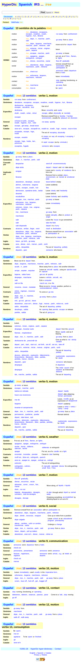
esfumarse (34, 75)
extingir (50, 460)
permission (68, 396)
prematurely (59, 520)
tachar (24, 448)
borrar (23, 446)
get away (25, 126)
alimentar (18, 485)
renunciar (29, 516)
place (71, 40)
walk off (16, 617)
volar (34, 123)
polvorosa (18, 143)
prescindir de (32, 341)
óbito (36, 357)
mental (61, 177)
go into (51, 292)
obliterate (45, 447)
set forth (41, 344)
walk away (25, 617)
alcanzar (19, 228)
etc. (61, 277)
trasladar (32, 287)
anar (17, 244)
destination (57, 228)
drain (16, 489)
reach (48, 228)
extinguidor (19, 466)
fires (67, 56)
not (63, 167)
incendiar (26, 454)
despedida (25, 247)
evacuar (37, 182)
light (64, 451)
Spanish (25, 4)
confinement (72, 34)
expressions (70, 356)
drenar (32, 61)
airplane (59, 370)
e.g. (60, 554)
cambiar (24, 523)
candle (56, 451)
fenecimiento (19, 357)
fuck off (31, 581)
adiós (18, 247)
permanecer (19, 414)
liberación (29, 357)
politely (65, 247)
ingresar (24, 291)
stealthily (64, 196)
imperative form (51, 572)
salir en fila (19, 283)
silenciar (18, 448)
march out (43, 283)
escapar (29, 34)
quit (31, 417)
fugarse (29, 36)
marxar (63, 129)
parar (46, 595)
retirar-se (59, 303)
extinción (18, 463)
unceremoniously (59, 163)
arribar (26, 228)
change (53, 286)
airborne (59, 371)
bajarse (17, 274)
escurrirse (40, 61)
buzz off (24, 581)
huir (34, 36)
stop (57, 80)
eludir (17, 113)
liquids (61, 485)
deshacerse (19, 105)
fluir (37, 485)
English (32, 653)
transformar (19, 525)
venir (38, 228)
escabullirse (20, 196)
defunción (25, 355)
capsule (44, 271)
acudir (17, 267)
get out (42, 274)
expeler (24, 270)
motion (55, 288)
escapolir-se (35, 129)
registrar (17, 555)
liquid (66, 492)
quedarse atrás (31, 191)
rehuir (34, 113)
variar (27, 525)
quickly (52, 122)
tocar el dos (72, 129)
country (58, 170)
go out (21, 301)
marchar (41, 39)
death (60, 358)
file (53, 283)
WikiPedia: (17, 22)
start (27, 344)
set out (54, 344)
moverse (18, 287)
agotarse (17, 637)
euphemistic (60, 356)
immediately (65, 76)
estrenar (33, 48)
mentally (67, 113)
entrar (17, 291)
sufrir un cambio (35, 523)
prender (35, 454)
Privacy (37, 655)
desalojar (28, 182)
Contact (58, 649)
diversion (74, 118)
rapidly (55, 270)
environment (46, 118)
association (60, 66)
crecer (31, 485)
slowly (53, 191)
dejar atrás (20, 167)
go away (59, 40)
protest (67, 215)
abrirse (18, 185)
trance (24, 359)
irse (24, 199)
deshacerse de (20, 341)
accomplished (68, 497)
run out (22, 489)
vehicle (48, 277)
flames (73, 56)
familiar (62, 116)
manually (47, 466)
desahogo (18, 309)
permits (55, 309)
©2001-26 (24, 649)
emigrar (18, 171)
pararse (40, 595)
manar (17, 486)
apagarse (33, 56)
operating (59, 82)
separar (34, 50)
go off (14, 597)
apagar (41, 56)
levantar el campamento (24, 408)
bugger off (43, 581)
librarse (40, 36)
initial (61, 368)
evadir (44, 34)
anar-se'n (18, 129)
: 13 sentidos (26, 95)
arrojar (17, 270)
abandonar (34, 65)
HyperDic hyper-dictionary (41, 649)
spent (60, 88)
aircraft (49, 270)
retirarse (42, 45)
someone (45, 146)
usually (66, 399)
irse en (32, 88)
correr (18, 188)
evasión (25, 137)
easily (60, 110)
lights (60, 58)
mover (25, 287)
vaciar (48, 61)
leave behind (51, 182)
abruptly (54, 215)
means (45, 136)
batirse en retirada (21, 391)
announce (59, 71)
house (56, 220)
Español (8, 28)
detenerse (16, 595)
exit (16, 301)
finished (38, 637)
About (57, 12)
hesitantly (63, 191)
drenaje (25, 498)
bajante (17, 492)
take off (61, 344)
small (44, 468)
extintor (27, 466)
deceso (17, 355)
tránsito (31, 359)
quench (42, 457)
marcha (21, 374)
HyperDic (9, 4)
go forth (24, 241)
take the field (51, 223)
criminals (63, 142)
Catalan (48, 653)
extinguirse (30, 58)
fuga (32, 131)
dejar (32, 39)
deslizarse (18, 110)
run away (59, 34)
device (61, 466)
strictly (74, 340)
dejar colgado (20, 519)
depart (69, 44)
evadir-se (45, 129)
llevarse (19, 177)
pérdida (17, 359)
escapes (57, 146)
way (53, 136)
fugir (58, 129)
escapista (18, 146)
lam (33, 141)
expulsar (31, 270)
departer (19, 250)
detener (24, 595)
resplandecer (27, 333)
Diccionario (8, 17)
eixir (28, 244)
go (15, 640)
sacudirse (25, 107)
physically (57, 113)
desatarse (34, 32)
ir (36, 39)
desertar (19, 193)
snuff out (18, 457)
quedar (36, 414)
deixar (23, 244)
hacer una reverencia (22, 395)
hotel (63, 72)
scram (17, 581)
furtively (54, 196)
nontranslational (46, 288)
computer (47, 280)
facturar (16, 554)
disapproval (72, 401)
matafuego (19, 468)
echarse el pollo (20, 121)
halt (61, 595)
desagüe (36, 492)
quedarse (28, 414)
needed (59, 341)
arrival (55, 554)
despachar (20, 163)
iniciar (40, 48)
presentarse (28, 551)
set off (48, 344)
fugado (26, 146)
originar (47, 48)
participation (60, 68)
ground (71, 329)
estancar (32, 595)
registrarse (25, 554)
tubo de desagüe (29, 494)
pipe (50, 492)
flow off (58, 61)
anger (48, 217)
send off (49, 163)
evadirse (37, 34)
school (55, 519)
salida (26, 309)
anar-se (17, 460)
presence (56, 551)
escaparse (43, 32)
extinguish (34, 457)
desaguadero (27, 492)
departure (72, 71)
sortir (46, 244)
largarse (39, 43)
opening (45, 309)
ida (16, 374)
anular (17, 446)
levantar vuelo (28, 329)
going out (51, 312)
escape (44, 113)
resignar (38, 516)
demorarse (20, 191)
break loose (34, 126)
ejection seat (71, 270)
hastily (66, 391)
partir (48, 39)
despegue (18, 365)
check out (33, 71)
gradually (66, 61)
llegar (32, 228)
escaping (53, 132)
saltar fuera (26, 274)
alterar (17, 523)
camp (66, 407)
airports (42, 555)
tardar (40, 191)
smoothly (50, 110)
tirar (32, 107)
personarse (18, 551)
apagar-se (26, 460)
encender (18, 454)
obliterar (30, 446)
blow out (26, 457)
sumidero (18, 494)
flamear (17, 333)
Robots (44, 655)
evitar (29, 113)
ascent (66, 368)
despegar (18, 277)
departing (57, 247)
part (22, 344)
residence (67, 170)
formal (60, 396)
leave (18, 241)
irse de (17, 400)
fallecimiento (44, 355)
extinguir (39, 58)
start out (33, 344)
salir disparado (21, 226)
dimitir (22, 516)
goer (25, 250)
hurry (57, 226)
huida (17, 133)
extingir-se (42, 460)
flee (47, 188)
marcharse (47, 43)
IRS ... (38, 4)
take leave (25, 417)
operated (54, 466)
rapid (45, 142)
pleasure (64, 118)
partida (17, 312)
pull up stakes (32, 531)
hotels (67, 554)
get (36, 581)
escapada (18, 131)
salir (27, 41)
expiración (34, 355)
